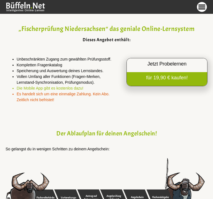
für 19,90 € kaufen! (167, 77)
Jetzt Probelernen (166, 64)
